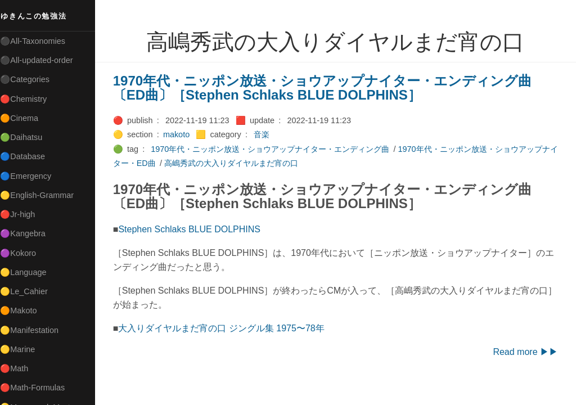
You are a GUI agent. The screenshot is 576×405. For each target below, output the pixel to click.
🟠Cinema (24, 118)
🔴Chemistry (28, 99)
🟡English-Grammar (42, 195)
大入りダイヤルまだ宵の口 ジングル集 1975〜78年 (226, 328)
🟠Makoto (23, 310)
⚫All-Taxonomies (37, 41)
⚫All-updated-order (41, 60)
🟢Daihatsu (26, 137)
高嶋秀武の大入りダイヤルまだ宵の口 (243, 163)
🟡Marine (22, 349)
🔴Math (19, 368)
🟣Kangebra (27, 233)
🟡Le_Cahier (28, 291)
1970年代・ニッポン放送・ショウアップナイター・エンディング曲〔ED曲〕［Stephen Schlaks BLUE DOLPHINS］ (327, 88)
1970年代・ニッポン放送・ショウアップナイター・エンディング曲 (275, 149)
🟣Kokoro (23, 253)
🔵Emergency (30, 176)
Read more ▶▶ (525, 352)
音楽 (266, 134)
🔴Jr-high (22, 214)
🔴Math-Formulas (37, 387)
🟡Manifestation (34, 330)
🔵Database (27, 156)
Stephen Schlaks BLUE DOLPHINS (194, 229)
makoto (181, 134)
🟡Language (28, 272)
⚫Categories (30, 79)
